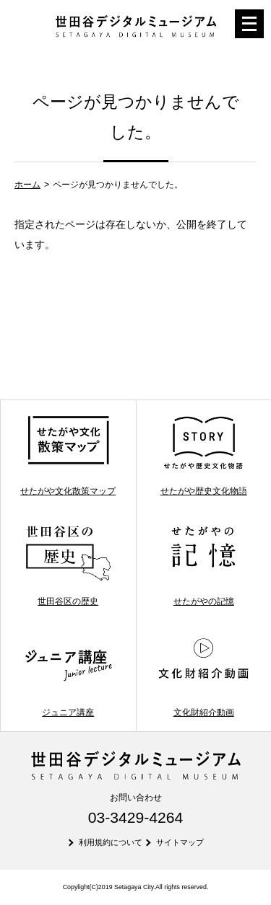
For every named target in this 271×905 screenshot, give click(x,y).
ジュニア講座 (68, 676)
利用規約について (110, 842)
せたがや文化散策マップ (68, 455)
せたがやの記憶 (203, 565)
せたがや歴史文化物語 (203, 455)
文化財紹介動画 (203, 676)
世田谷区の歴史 (68, 565)
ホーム (27, 185)
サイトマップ (180, 842)
